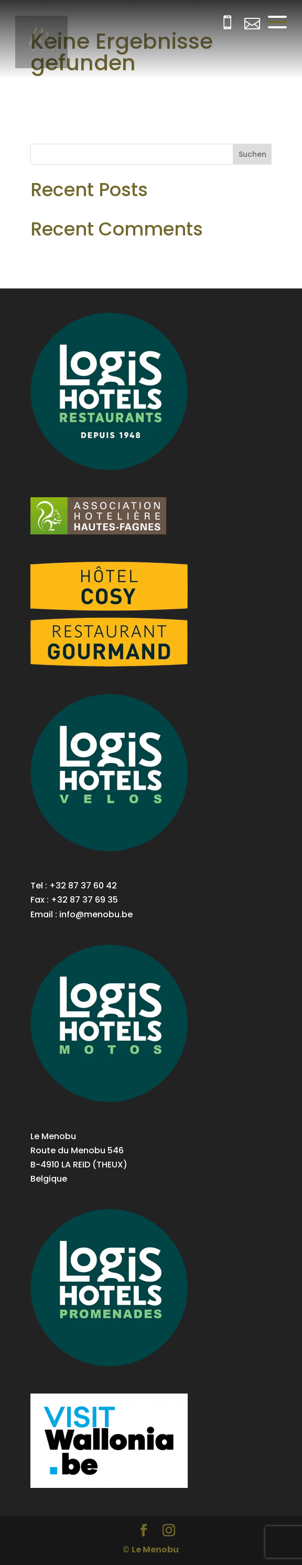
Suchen (252, 154)
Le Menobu (155, 1549)
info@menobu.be (96, 914)
